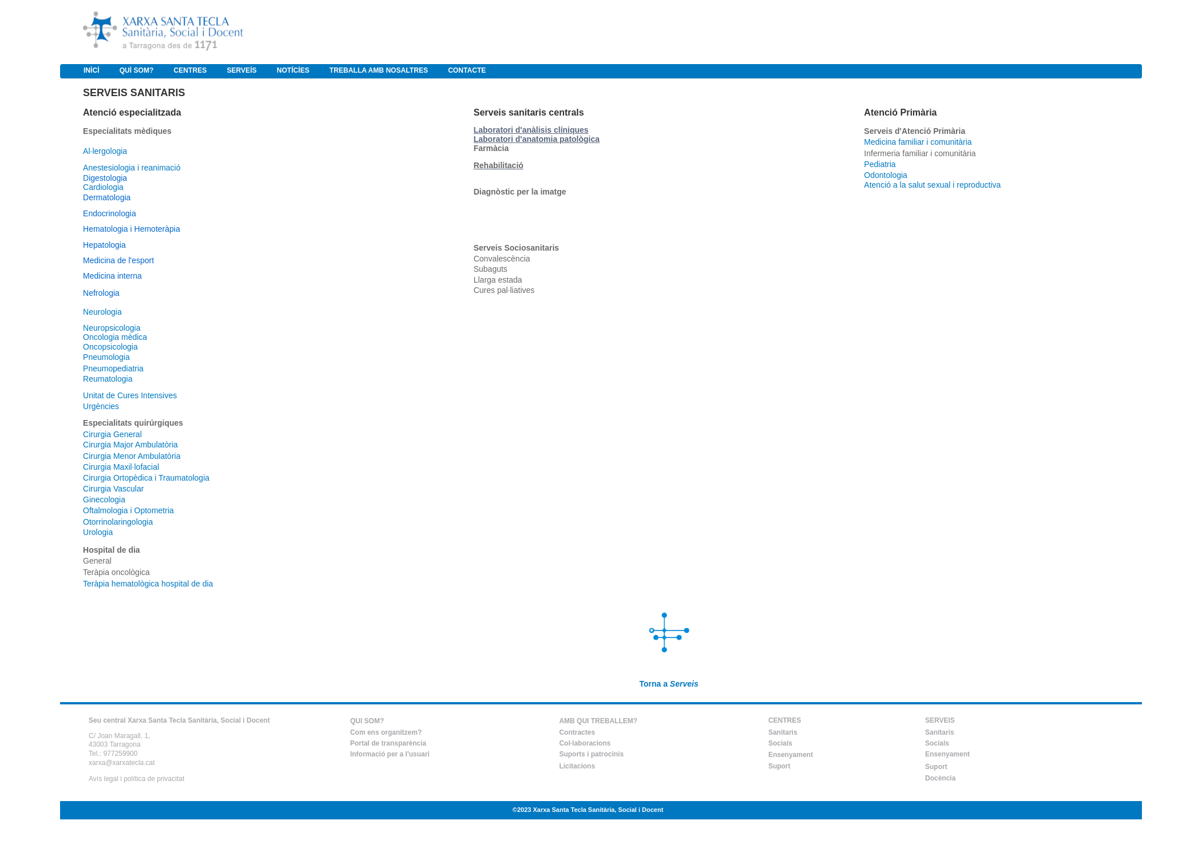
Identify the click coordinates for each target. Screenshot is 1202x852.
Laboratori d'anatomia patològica (537, 139)
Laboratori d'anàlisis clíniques (531, 129)
